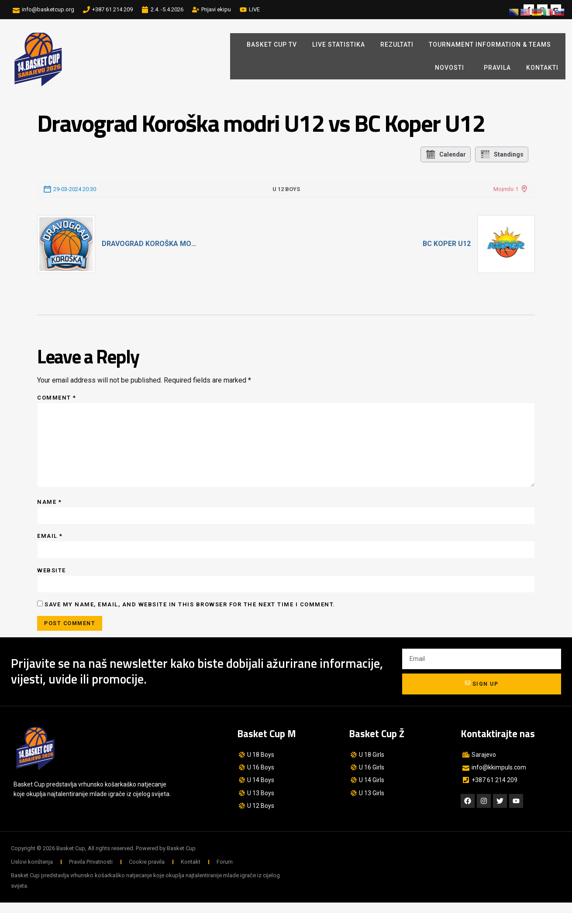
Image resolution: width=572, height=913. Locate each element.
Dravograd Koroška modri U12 (151, 243)
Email (50, 543)
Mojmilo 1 (505, 189)
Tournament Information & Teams (490, 44)
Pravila (497, 67)
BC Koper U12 (447, 243)
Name (49, 509)
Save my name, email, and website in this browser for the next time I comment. (190, 614)
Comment (56, 397)
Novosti (452, 68)
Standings (502, 154)
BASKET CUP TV (272, 44)
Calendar (445, 154)
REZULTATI (396, 44)
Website (51, 579)
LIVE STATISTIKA (338, 44)
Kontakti (542, 67)
